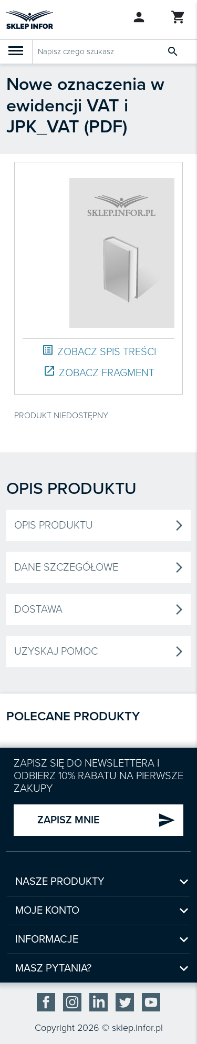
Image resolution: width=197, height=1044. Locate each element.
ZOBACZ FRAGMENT (98, 372)
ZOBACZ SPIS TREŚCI (99, 351)
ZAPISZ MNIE (106, 820)
